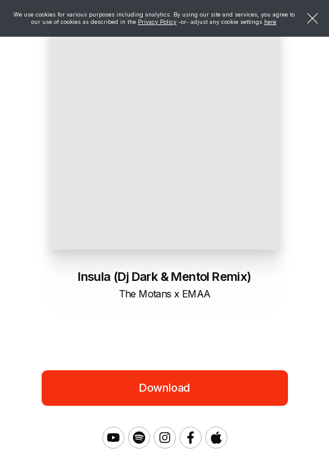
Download (165, 387)
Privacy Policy (157, 21)
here (270, 21)
